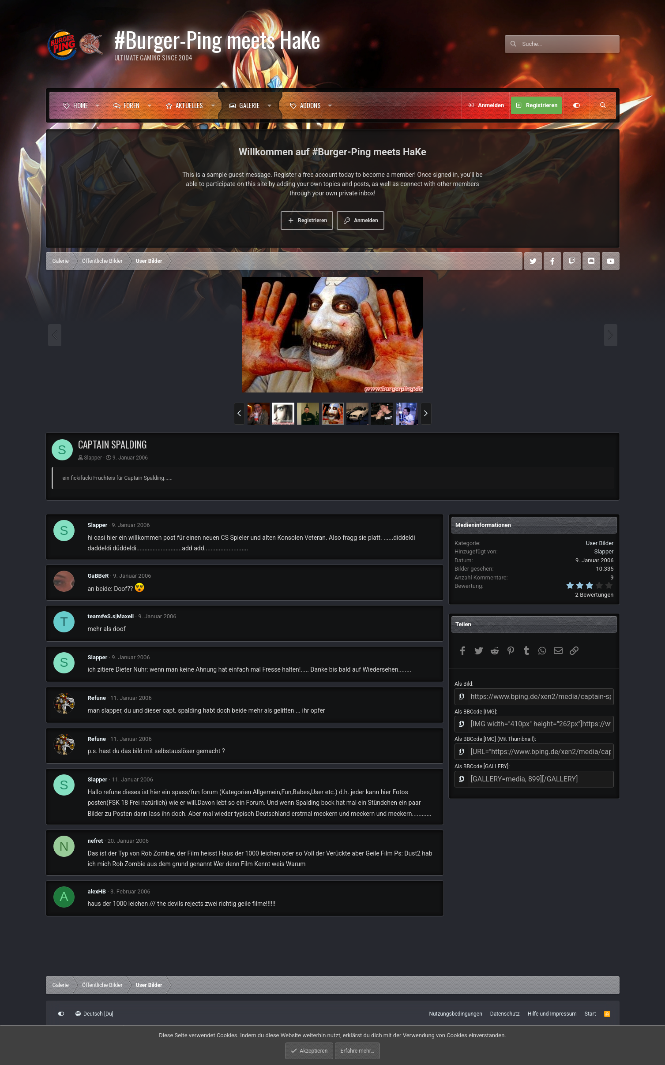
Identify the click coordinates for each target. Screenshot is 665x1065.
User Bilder (600, 543)
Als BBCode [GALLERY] (481, 759)
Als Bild (463, 684)
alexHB (97, 891)
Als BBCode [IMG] (475, 709)
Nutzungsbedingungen (455, 1014)
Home (80, 105)
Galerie (249, 105)
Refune (97, 698)
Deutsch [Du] (94, 1014)
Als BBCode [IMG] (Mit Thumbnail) (495, 734)
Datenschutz (505, 1014)
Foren (131, 105)
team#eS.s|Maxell (111, 616)
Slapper (92, 458)
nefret (95, 840)
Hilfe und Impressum (552, 1014)
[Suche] (571, 44)
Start (590, 1014)
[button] (97, 105)
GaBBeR (98, 575)
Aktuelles (189, 105)
